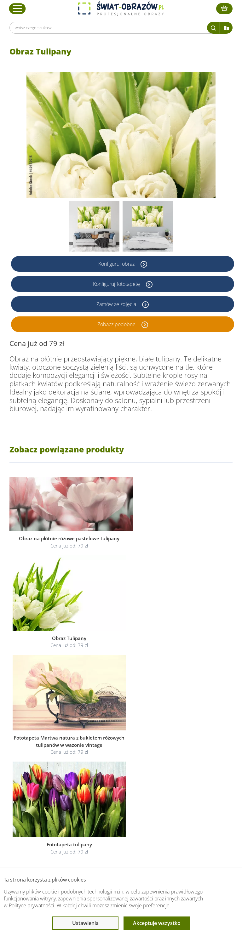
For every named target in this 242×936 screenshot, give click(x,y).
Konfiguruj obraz (117, 263)
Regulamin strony (114, 778)
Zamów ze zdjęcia (116, 304)
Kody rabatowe (50, 800)
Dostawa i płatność (54, 793)
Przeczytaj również (187, 765)
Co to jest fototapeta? (189, 793)
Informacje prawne (117, 765)
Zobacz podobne (117, 324)
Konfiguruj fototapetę (117, 284)
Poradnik (176, 778)
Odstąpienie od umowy (120, 800)
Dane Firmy (47, 778)
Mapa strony (180, 800)
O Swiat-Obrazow (53, 785)
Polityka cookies (113, 793)
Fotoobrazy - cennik (187, 785)
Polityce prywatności (31, 905)
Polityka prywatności (117, 785)
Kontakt (43, 808)
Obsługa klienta (51, 765)
